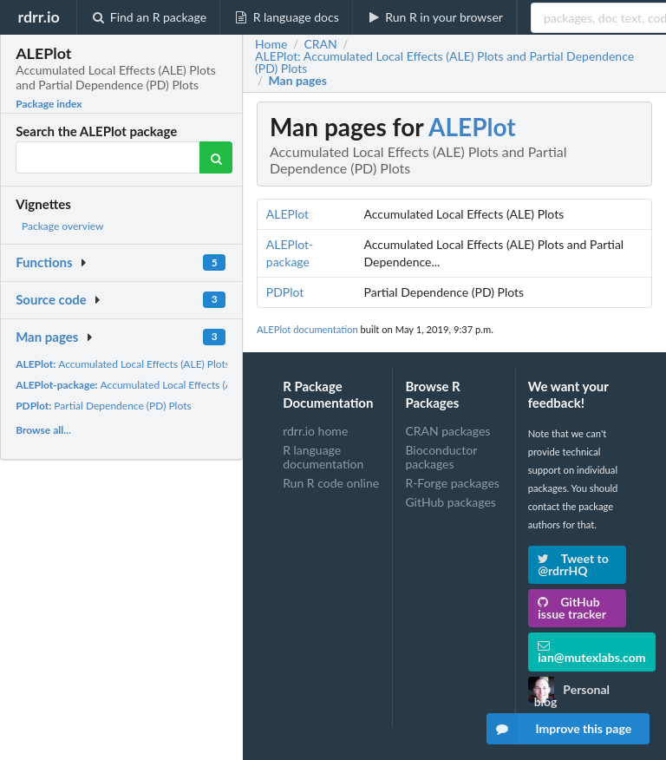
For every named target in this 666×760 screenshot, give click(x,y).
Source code (51, 299)
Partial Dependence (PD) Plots (104, 405)
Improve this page (559, 728)
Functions (44, 262)
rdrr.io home (315, 431)
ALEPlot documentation (307, 329)
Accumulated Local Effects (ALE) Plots (123, 363)
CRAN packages (447, 431)
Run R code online (331, 482)
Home (271, 44)
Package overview (62, 226)
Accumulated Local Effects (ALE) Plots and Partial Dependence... (203, 384)
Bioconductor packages (441, 456)
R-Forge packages (452, 482)
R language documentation (323, 456)
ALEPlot (472, 126)
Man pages (47, 336)
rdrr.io (38, 16)
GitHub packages (450, 502)
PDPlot (285, 292)
